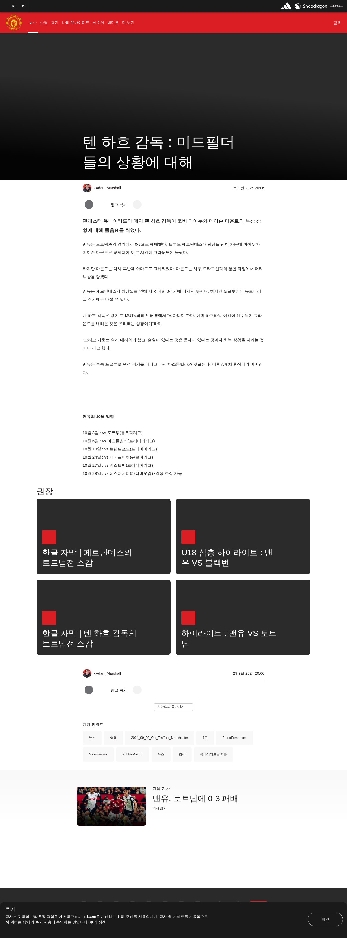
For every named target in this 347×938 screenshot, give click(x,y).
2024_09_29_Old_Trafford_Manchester (159, 738)
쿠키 (10, 909)
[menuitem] (33, 22)
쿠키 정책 (98, 922)
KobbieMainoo (132, 754)
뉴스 (92, 738)
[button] (14, 6)
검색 (182, 754)
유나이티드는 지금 (213, 754)
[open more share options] (137, 204)
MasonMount (98, 754)
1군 (205, 738)
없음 (113, 738)
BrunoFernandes (234, 738)
